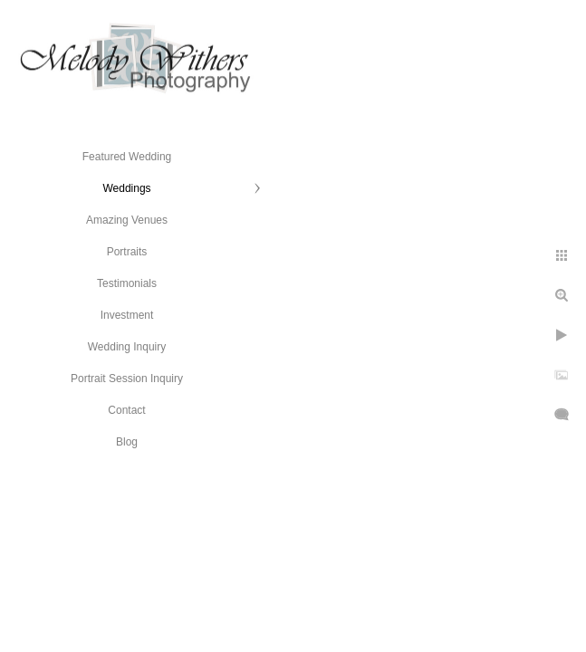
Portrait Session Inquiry (127, 378)
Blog (127, 442)
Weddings (126, 188)
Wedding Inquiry (127, 346)
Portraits (127, 251)
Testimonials (127, 283)
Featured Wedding (127, 156)
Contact (126, 410)
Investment (127, 315)
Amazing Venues (127, 220)
